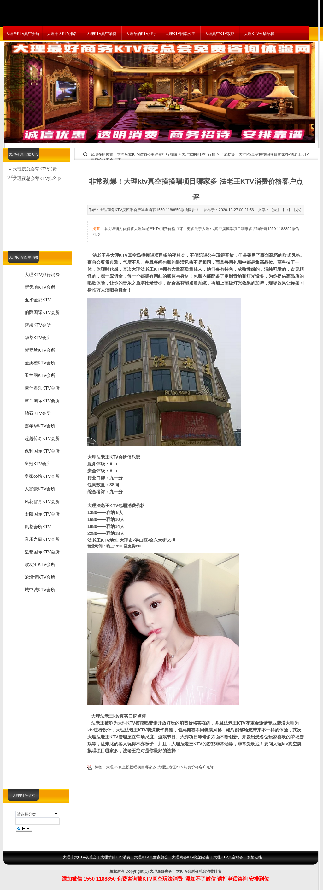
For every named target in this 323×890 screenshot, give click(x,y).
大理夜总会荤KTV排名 (35, 178)
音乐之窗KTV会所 (42, 539)
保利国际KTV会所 (42, 451)
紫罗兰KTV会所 (40, 350)
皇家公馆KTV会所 (42, 476)
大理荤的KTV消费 (115, 857)
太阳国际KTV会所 (42, 514)
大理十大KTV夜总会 (80, 857)
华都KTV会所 (38, 337)
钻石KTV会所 (38, 413)
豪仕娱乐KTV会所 (42, 387)
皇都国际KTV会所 (42, 551)
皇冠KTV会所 (38, 463)
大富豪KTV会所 (40, 488)
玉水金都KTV (38, 299)
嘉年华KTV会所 (40, 425)
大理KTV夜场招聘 (259, 34)
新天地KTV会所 (40, 287)
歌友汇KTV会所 (40, 564)
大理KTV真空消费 (101, 34)
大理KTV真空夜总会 (151, 857)
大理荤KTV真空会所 (22, 34)
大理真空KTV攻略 (220, 34)
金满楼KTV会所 (40, 362)
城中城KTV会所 (40, 589)
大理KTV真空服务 (228, 857)
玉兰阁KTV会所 (40, 375)
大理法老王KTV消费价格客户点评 (185, 767)
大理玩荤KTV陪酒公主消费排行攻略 (147, 154)
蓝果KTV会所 (38, 324)
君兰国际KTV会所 (42, 400)
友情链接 (254, 857)
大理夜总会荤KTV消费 (35, 168)
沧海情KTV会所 (40, 577)
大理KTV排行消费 (42, 274)
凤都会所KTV (38, 526)
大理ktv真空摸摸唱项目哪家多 (131, 767)
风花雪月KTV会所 (42, 501)
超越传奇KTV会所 (42, 438)
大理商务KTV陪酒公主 (190, 857)
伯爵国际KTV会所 (42, 312)
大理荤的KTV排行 (141, 34)
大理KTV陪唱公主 (180, 34)
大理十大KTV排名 (62, 34)
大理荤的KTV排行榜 (198, 154)
